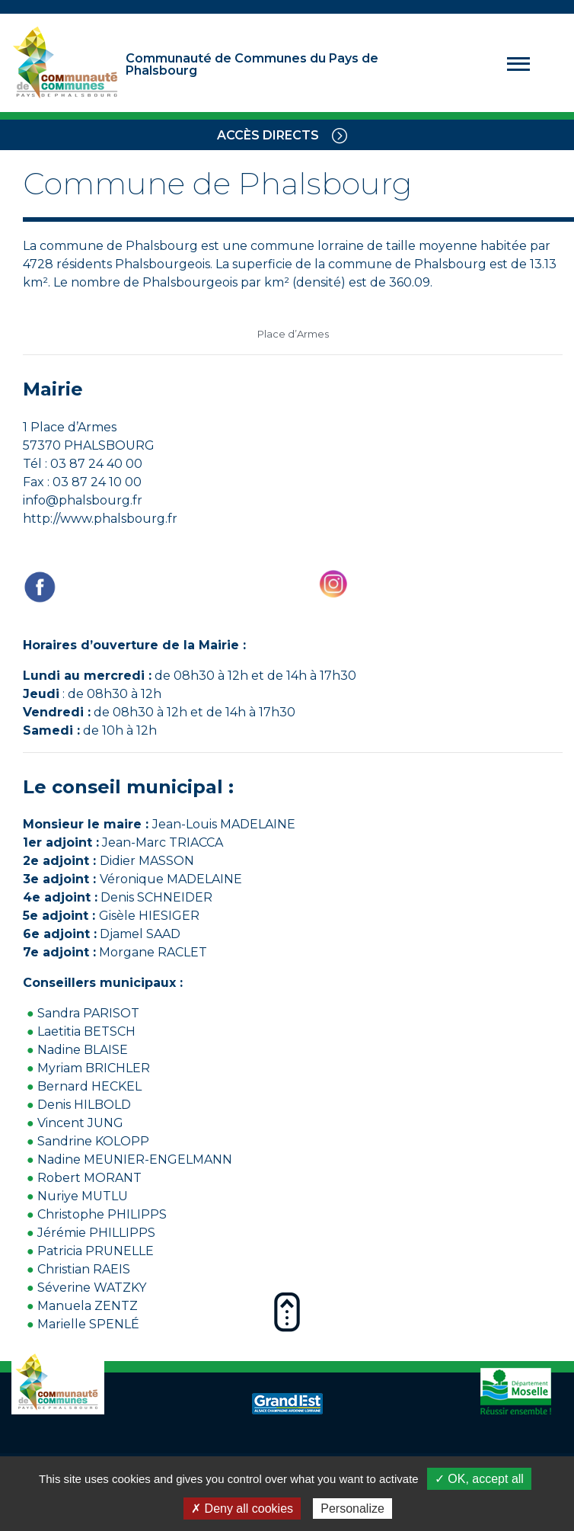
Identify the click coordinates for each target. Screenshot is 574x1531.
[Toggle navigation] (339, 135)
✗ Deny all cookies (242, 1508)
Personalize (352, 1508)
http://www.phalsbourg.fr (100, 518)
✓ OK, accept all (479, 1478)
